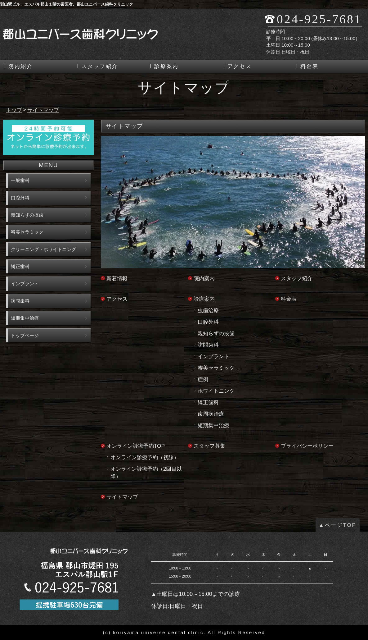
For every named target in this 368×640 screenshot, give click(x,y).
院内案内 (204, 278)
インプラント (213, 356)
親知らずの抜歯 (216, 333)
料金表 (309, 66)
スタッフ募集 (209, 446)
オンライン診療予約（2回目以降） (146, 472)
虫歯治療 (208, 310)
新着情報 (117, 278)
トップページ (25, 335)
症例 (203, 379)
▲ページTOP (338, 525)
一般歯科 (20, 180)
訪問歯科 (208, 345)
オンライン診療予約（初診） (144, 457)
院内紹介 (20, 66)
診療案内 (166, 66)
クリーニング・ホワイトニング (43, 249)
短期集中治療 (213, 425)
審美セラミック (216, 368)
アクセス (239, 66)
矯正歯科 (208, 402)
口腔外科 (208, 322)
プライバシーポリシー (307, 446)
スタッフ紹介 (99, 66)
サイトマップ (122, 497)
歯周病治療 (211, 414)
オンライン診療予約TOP (135, 446)
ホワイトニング (216, 391)
